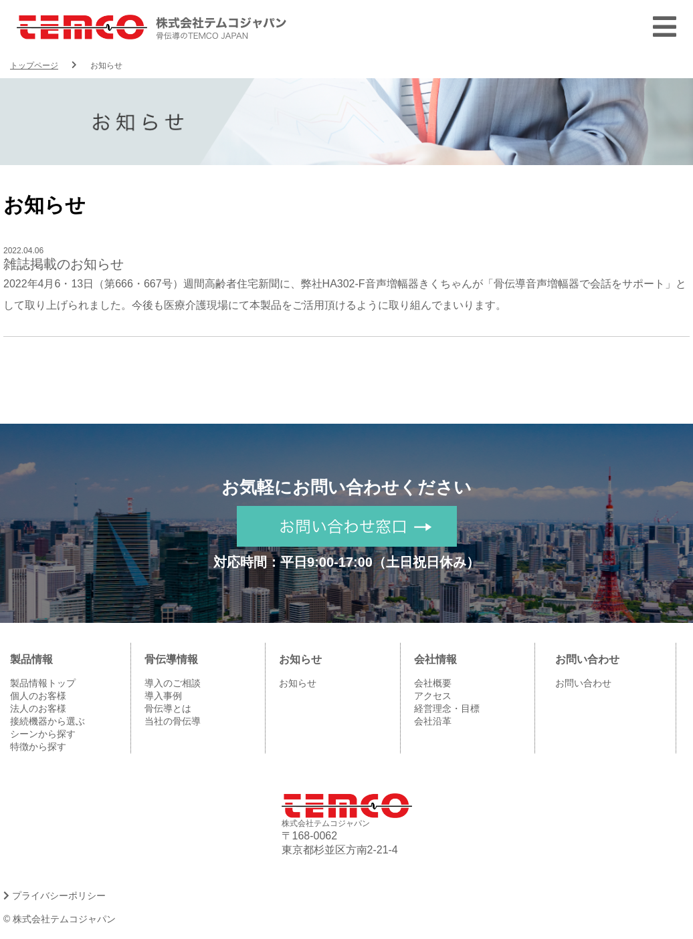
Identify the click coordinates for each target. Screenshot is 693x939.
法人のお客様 (38, 708)
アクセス (433, 695)
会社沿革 (433, 721)
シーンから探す (43, 733)
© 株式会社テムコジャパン (59, 919)
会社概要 (433, 683)
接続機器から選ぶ (47, 721)
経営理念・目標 (447, 708)
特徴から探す (38, 746)
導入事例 (163, 695)
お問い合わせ (583, 683)
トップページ (34, 65)
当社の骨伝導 (172, 721)
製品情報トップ (43, 683)
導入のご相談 (172, 683)
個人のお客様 (38, 695)
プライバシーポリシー (54, 895)
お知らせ (297, 683)
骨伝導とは (167, 708)
